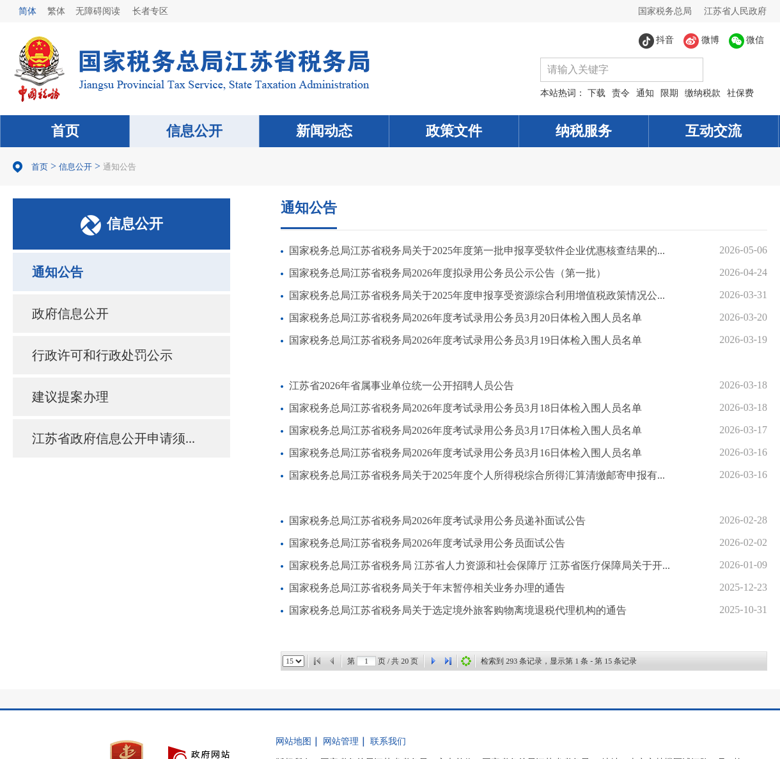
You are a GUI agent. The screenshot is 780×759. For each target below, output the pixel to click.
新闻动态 (324, 131)
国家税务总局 (665, 11)
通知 (645, 93)
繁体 (56, 11)
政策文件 (454, 131)
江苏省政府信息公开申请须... (113, 438)
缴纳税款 (703, 93)
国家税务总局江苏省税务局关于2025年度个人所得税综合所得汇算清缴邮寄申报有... (477, 475)
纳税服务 (584, 131)
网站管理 (341, 741)
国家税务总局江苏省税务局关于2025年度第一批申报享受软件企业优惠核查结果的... (477, 250)
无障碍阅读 (97, 11)
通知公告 (119, 167)
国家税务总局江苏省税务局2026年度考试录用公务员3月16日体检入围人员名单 (465, 452)
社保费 (740, 93)
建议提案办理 (70, 397)
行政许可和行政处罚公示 (102, 355)
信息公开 (194, 131)
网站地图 (293, 741)
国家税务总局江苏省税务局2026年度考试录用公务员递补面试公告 (437, 520)
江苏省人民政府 (735, 11)
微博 (701, 41)
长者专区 (150, 11)
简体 (27, 11)
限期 (669, 93)
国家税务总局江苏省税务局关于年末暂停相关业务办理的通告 (427, 587)
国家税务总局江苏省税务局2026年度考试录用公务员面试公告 (427, 543)
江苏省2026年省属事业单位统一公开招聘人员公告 (401, 385)
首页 (65, 131)
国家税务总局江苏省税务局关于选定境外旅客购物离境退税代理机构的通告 (458, 610)
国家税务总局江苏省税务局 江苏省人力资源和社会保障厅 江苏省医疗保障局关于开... (479, 565)
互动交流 (713, 131)
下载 (596, 93)
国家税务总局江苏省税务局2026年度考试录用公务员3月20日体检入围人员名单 (465, 317)
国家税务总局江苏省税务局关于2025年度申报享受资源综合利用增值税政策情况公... (477, 295)
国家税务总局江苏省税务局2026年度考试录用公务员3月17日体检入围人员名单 (465, 430)
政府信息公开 (70, 314)
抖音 (657, 41)
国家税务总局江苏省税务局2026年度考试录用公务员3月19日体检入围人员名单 (465, 340)
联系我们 (388, 741)
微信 (747, 41)
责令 (621, 93)
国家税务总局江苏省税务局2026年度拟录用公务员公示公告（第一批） (447, 273)
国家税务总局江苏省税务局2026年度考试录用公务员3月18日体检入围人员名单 (465, 408)
